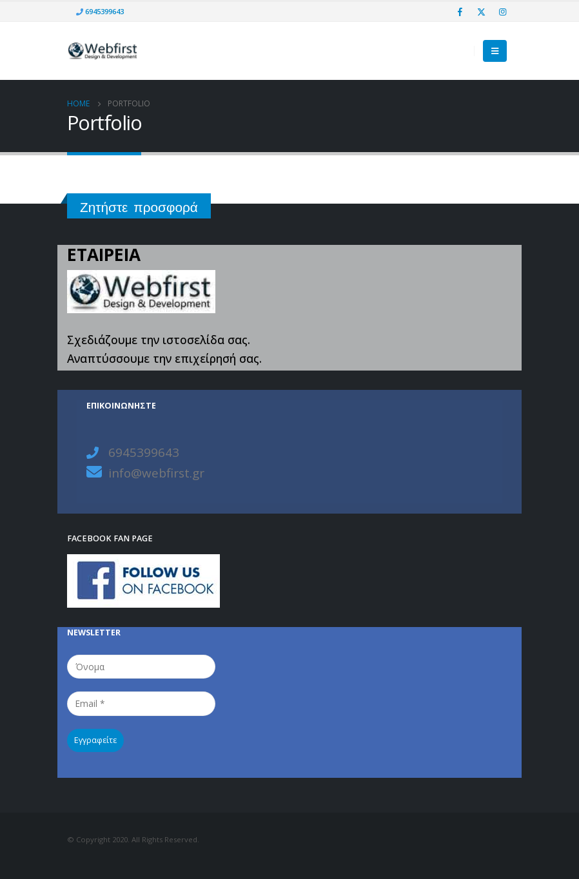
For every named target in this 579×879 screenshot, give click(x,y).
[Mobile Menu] (495, 51)
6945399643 (103, 11)
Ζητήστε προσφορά (139, 207)
